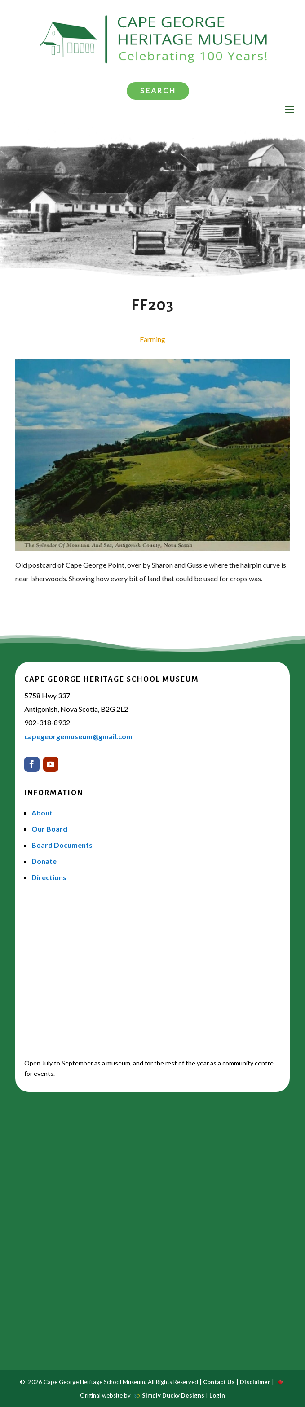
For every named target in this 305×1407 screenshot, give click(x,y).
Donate (44, 861)
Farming (152, 339)
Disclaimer (255, 1381)
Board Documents (62, 845)
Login (217, 1395)
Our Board (49, 828)
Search (158, 90)
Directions (48, 877)
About (42, 812)
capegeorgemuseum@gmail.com (78, 736)
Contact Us (219, 1381)
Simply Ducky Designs (173, 1395)
